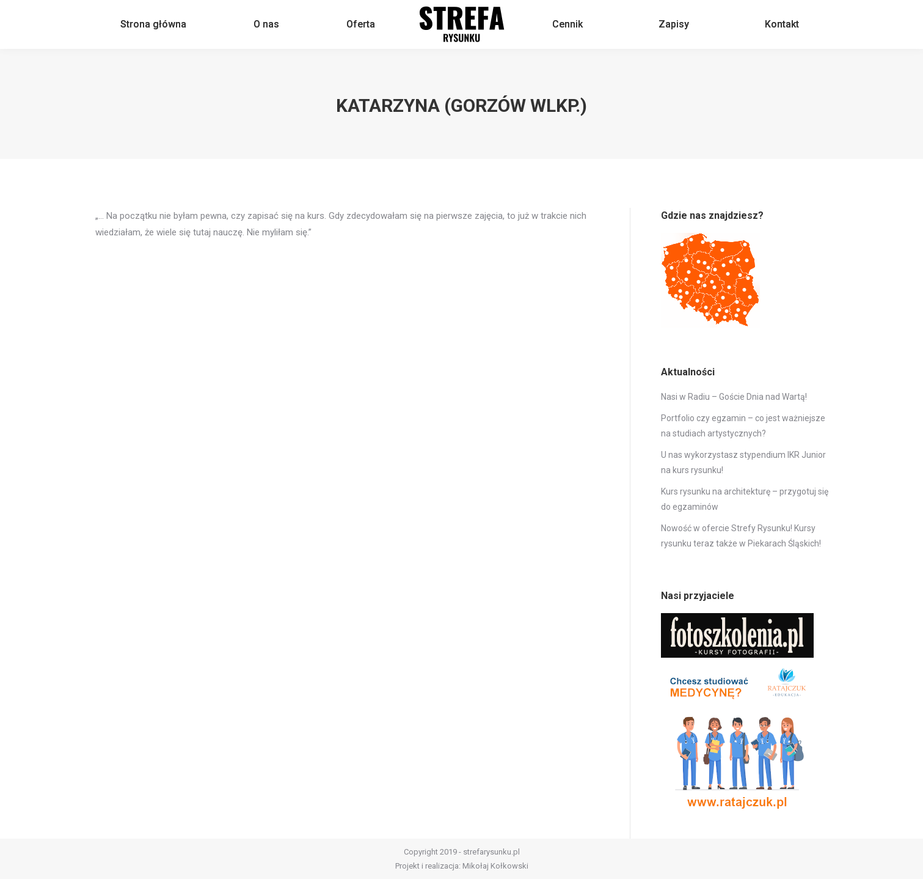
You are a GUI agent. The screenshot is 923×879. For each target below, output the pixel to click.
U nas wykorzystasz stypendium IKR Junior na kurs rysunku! (743, 462)
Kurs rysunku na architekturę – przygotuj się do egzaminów (744, 499)
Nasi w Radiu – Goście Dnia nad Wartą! (734, 397)
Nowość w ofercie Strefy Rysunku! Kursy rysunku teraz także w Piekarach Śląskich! (741, 535)
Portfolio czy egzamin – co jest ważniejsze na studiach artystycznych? (743, 425)
